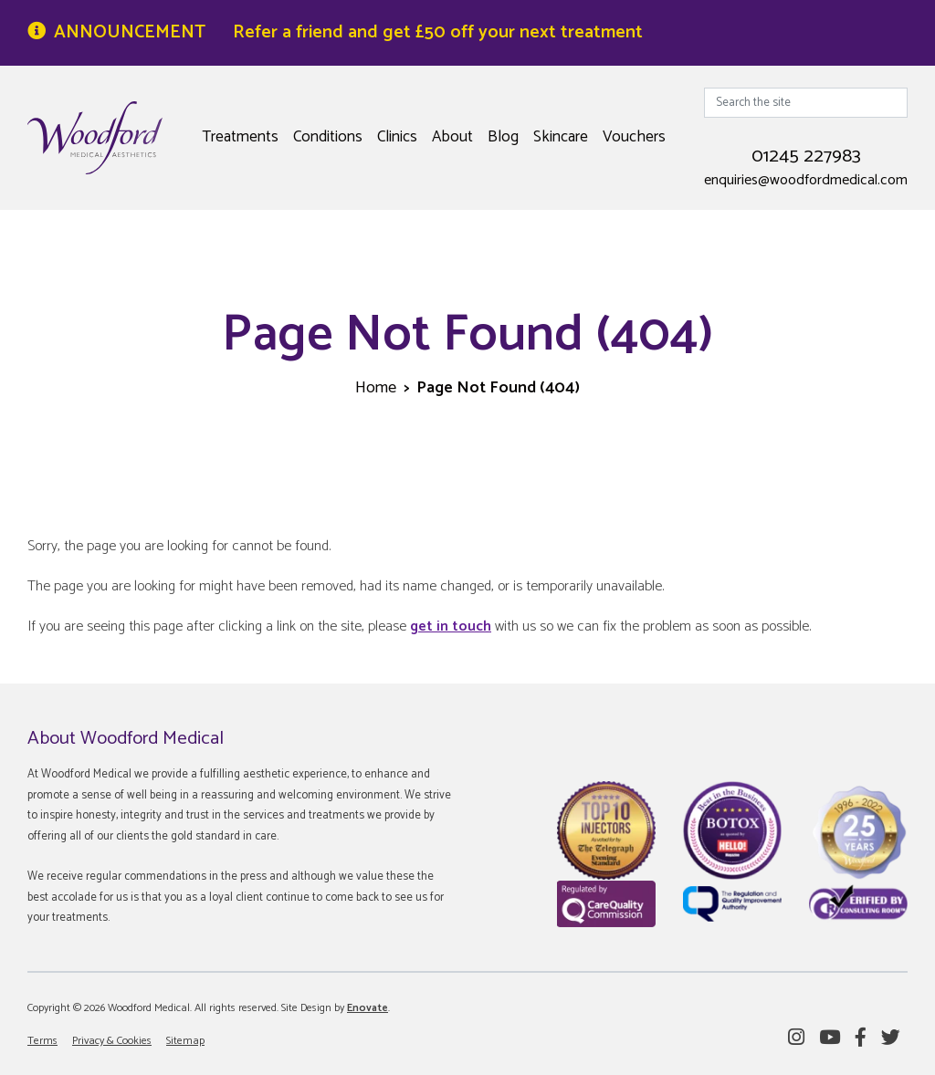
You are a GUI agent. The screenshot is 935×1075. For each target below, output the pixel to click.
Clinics (397, 137)
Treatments (240, 137)
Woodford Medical (95, 137)
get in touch (450, 626)
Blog (503, 137)
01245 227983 (806, 156)
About (452, 137)
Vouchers (634, 137)
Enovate (367, 1008)
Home (375, 388)
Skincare (560, 137)
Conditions (327, 137)
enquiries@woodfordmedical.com (806, 180)
